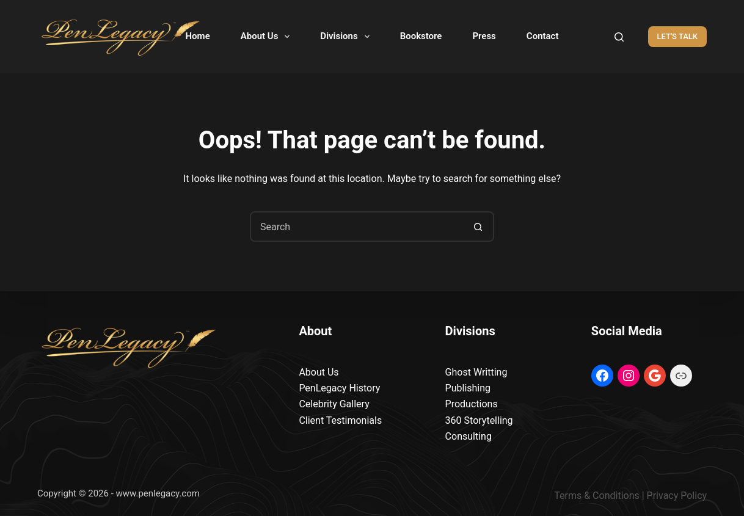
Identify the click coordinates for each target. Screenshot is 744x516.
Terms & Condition (594, 495)
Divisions (347, 36)
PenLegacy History (339, 388)
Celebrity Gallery (334, 404)
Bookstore (421, 36)
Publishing (468, 388)
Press (483, 36)
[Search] (619, 37)
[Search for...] (356, 226)
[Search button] (477, 226)
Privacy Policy (677, 495)
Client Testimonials (340, 420)
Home (198, 36)
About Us (268, 36)
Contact (543, 36)
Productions (471, 404)
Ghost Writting (476, 372)
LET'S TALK (677, 36)
